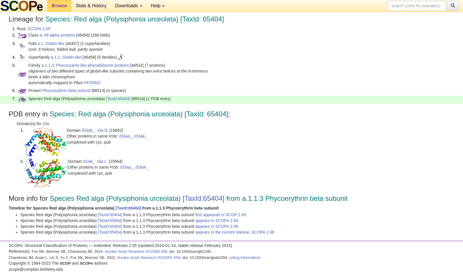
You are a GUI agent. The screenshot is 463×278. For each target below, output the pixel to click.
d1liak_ (140, 136)
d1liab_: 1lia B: (95, 130)
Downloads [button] (128, 5)
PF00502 (92, 82)
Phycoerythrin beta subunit (66, 90)
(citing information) (244, 257)
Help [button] (158, 5)
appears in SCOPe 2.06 (216, 226)
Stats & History (91, 5)
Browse (59, 5)
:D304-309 (136, 251)
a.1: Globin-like (50, 43)
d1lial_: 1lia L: (95, 161)
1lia (46, 123)
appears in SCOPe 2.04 (216, 220)
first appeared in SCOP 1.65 (220, 214)
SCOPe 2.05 (39, 28)
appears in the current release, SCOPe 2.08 (234, 232)
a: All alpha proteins (57, 35)
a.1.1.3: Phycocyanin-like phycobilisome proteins (85, 65)
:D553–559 (149, 257)
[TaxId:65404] (118, 98)
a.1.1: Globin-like (66, 57)
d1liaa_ (125, 136)
